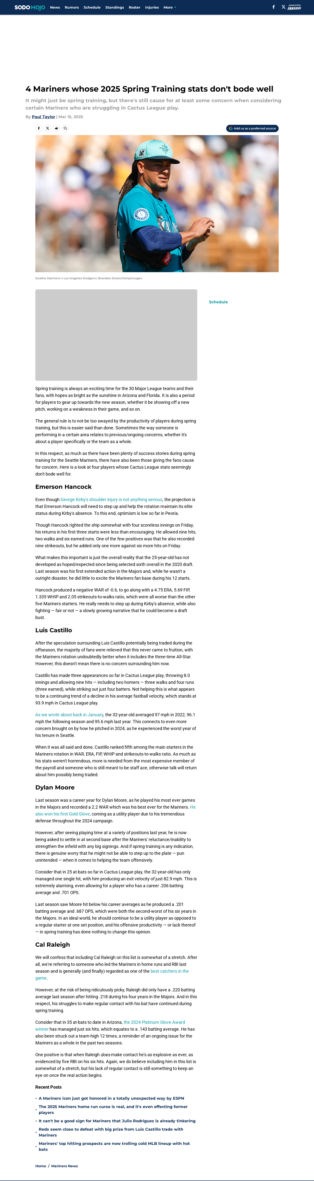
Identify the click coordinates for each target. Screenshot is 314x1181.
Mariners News (64, 1166)
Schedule (92, 7)
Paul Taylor (43, 116)
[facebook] (274, 7)
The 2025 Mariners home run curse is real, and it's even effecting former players (113, 1109)
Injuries (152, 7)
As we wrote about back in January (69, 714)
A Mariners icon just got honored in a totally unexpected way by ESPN (111, 1098)
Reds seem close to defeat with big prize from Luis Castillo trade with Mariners (111, 1132)
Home (40, 1166)
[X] (284, 7)
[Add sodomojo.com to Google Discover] (252, 128)
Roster (134, 7)
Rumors (72, 7)
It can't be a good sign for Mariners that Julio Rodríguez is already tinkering (117, 1121)
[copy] (65, 128)
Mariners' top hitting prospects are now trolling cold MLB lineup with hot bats (114, 1146)
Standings (114, 7)
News (55, 7)
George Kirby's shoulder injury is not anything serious (111, 499)
